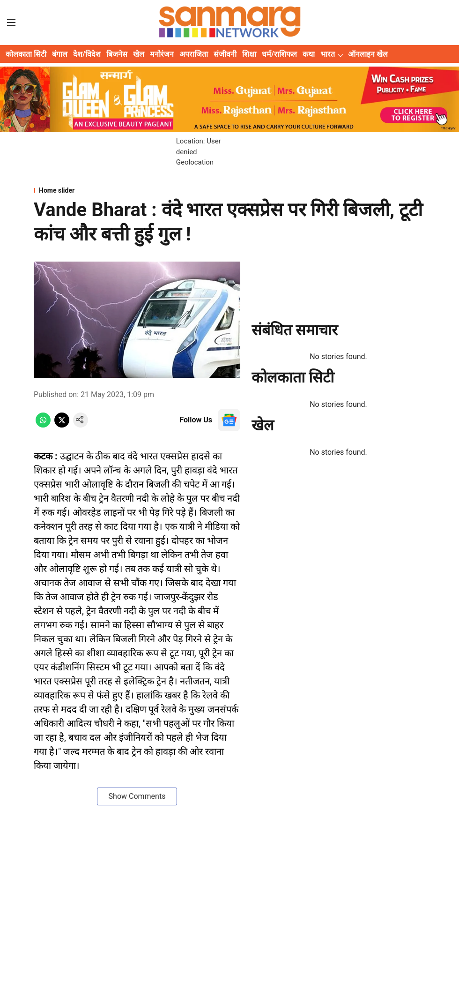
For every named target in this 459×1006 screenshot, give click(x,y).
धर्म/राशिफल (279, 54)
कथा (309, 54)
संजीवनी (225, 54)
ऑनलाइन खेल (368, 54)
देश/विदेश (87, 54)
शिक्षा (249, 54)
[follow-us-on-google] (229, 420)
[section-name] (229, 190)
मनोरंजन (162, 54)
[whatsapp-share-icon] (43, 424)
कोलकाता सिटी (26, 54)
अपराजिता (193, 54)
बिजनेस (116, 54)
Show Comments (137, 796)
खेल (138, 54)
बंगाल (59, 54)
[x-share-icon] (61, 424)
